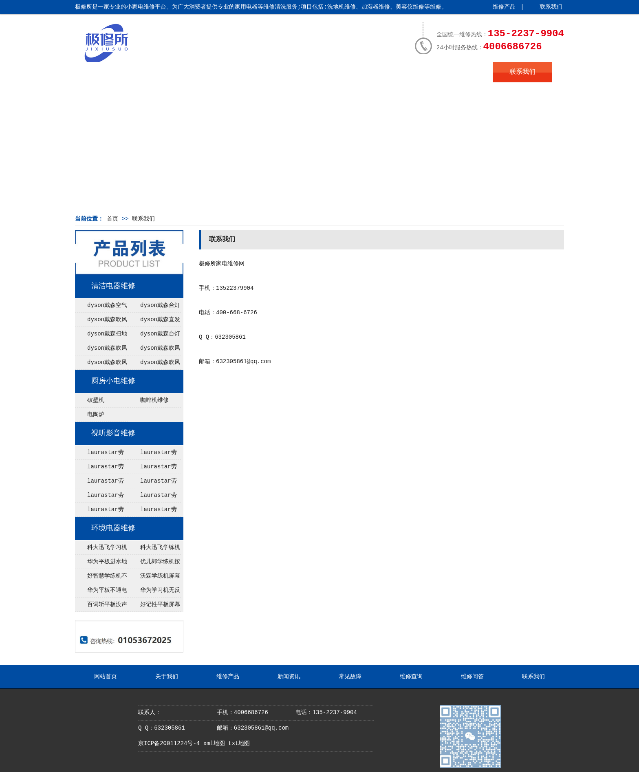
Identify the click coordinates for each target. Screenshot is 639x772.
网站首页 (105, 72)
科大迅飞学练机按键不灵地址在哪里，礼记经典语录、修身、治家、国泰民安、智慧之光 (154, 549)
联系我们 (551, 7)
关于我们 (165, 72)
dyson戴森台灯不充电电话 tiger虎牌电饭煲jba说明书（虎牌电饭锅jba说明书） (154, 307)
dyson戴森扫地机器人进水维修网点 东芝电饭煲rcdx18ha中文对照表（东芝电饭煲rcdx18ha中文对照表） (101, 336)
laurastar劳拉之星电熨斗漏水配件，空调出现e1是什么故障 (101, 468)
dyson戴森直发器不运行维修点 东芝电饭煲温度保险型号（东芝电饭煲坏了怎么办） (154, 321)
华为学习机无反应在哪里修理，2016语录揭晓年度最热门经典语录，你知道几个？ (154, 592)
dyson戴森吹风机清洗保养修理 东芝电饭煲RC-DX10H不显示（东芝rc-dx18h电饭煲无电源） (154, 364)
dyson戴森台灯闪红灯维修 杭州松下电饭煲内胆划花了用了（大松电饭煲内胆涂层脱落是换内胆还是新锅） (154, 336)
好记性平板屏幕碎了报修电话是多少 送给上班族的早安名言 (154, 606)
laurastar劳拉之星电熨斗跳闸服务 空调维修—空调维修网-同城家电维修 (154, 483)
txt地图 (239, 743)
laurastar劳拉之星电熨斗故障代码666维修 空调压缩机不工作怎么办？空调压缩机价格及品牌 (153, 497)
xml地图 (214, 743)
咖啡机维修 (154, 400)
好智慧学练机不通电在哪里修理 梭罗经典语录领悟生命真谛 (101, 578)
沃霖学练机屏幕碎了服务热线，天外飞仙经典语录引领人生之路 (154, 578)
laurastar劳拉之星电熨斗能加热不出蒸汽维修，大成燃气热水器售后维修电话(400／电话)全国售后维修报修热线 (100, 454)
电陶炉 (95, 414)
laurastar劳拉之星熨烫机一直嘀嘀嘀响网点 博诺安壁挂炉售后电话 (100, 511)
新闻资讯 (284, 72)
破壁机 (95, 400)
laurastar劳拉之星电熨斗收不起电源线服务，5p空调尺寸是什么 (154, 454)
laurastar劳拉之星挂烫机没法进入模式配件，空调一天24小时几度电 (100, 483)
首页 (112, 219)
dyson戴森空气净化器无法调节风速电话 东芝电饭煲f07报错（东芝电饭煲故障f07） (101, 307)
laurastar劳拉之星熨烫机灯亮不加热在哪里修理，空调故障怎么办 (153, 511)
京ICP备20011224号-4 (169, 743)
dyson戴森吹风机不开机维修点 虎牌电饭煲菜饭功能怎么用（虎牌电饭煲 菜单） (101, 321)
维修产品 (504, 7)
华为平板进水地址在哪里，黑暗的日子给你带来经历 (101, 563)
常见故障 (344, 72)
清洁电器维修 (113, 286)
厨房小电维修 (113, 381)
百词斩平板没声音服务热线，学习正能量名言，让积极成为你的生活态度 (101, 606)
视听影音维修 (113, 433)
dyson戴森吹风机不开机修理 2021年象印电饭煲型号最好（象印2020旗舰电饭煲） (101, 364)
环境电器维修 (113, 528)
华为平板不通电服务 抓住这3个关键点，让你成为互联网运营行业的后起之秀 (101, 592)
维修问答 (463, 72)
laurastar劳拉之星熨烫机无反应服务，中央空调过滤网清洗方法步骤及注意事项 (100, 497)
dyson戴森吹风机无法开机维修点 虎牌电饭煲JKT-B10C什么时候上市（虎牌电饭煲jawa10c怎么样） (101, 350)
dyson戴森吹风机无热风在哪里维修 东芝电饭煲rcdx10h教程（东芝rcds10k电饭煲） (154, 350)
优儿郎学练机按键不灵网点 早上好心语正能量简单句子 (154, 563)
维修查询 (403, 72)
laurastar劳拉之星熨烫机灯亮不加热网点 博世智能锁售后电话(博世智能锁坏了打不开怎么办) (153, 468)
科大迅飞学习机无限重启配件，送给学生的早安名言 (101, 549)
